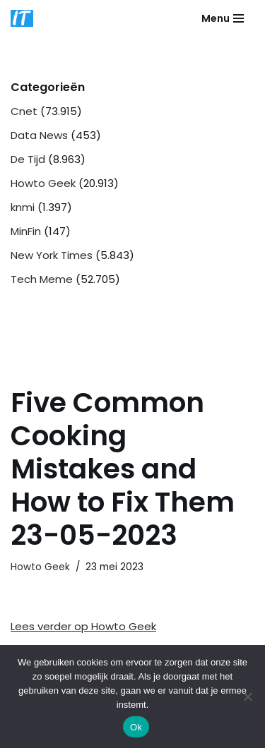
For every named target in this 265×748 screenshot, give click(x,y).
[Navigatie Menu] (222, 18)
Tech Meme (42, 279)
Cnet (24, 111)
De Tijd (28, 159)
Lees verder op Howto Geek (83, 626)
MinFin (26, 231)
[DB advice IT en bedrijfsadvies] (22, 18)
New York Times (52, 255)
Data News (39, 135)
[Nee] (247, 696)
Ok (136, 727)
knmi (23, 207)
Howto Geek (43, 183)
